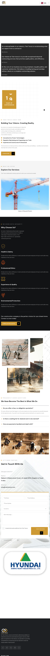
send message (40, 531)
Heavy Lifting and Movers (25, 211)
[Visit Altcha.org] (18, 540)
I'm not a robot (8, 540)
